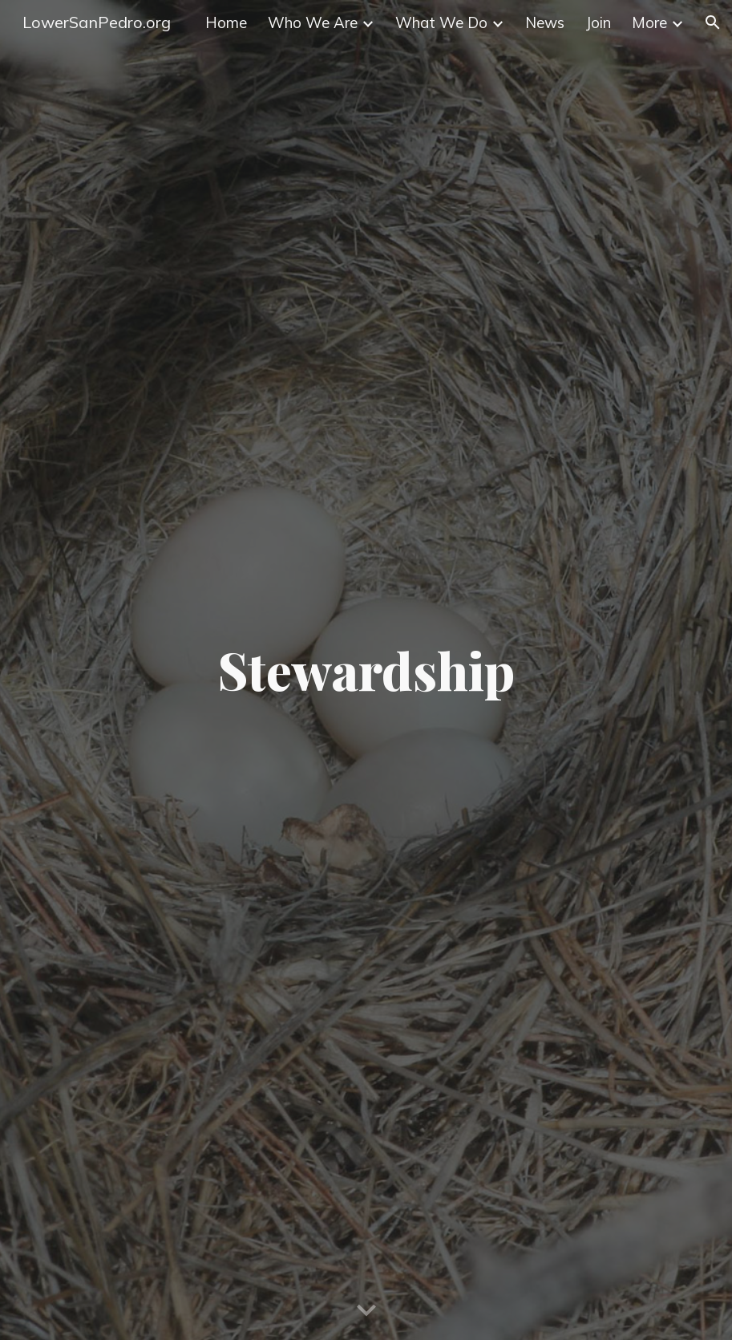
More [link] (649, 22)
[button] (713, 22)
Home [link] (226, 22)
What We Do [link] (441, 22)
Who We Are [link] (313, 22)
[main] (366, 670)
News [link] (544, 22)
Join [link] (598, 22)
